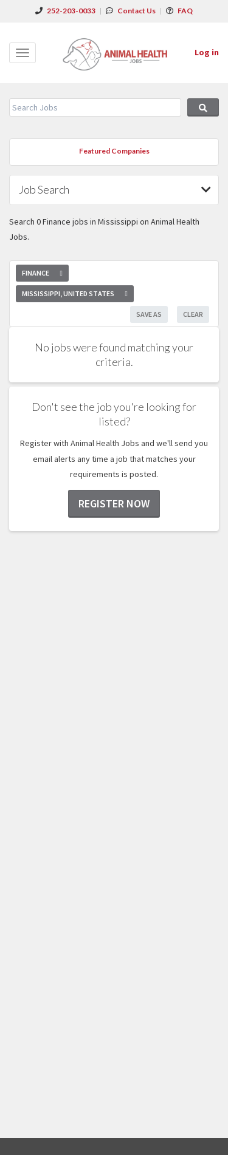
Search (203, 107)
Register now (114, 503)
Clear (193, 314)
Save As (149, 314)
